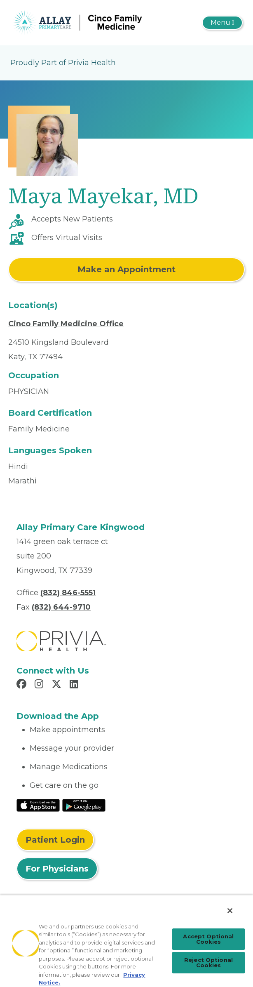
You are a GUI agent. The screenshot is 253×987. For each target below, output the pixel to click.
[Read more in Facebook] (22, 685)
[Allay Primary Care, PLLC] (84, 22)
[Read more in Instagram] (40, 685)
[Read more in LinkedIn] (75, 685)
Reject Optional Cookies (208, 962)
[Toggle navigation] (222, 23)
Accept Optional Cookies (208, 939)
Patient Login (55, 840)
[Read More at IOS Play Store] (38, 804)
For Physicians (57, 869)
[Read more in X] (58, 685)
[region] (126, 941)
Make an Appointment (126, 269)
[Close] (230, 911)
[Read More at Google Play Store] (83, 804)
